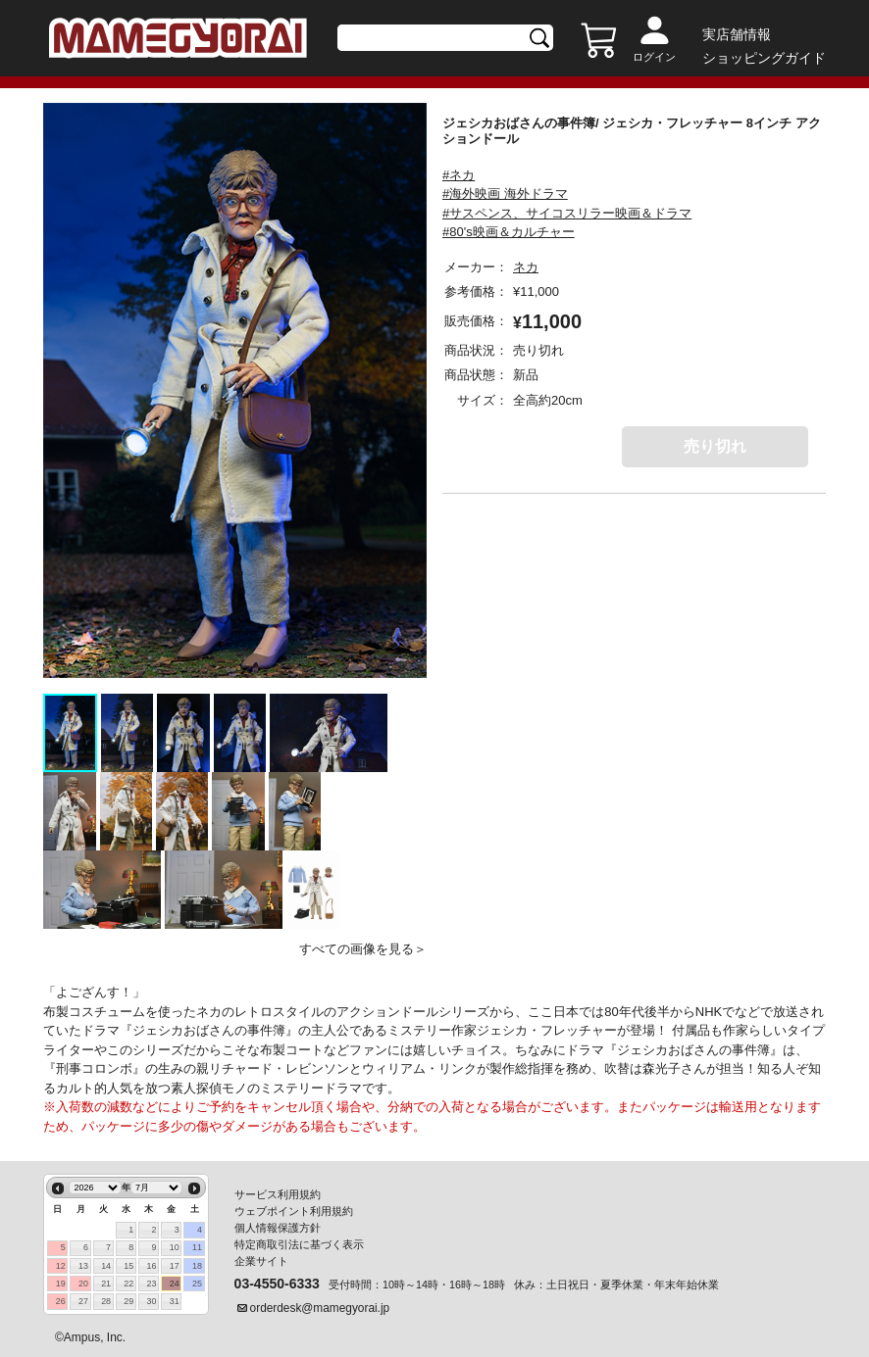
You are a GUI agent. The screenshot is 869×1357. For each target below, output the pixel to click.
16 (152, 1266)
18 (197, 1266)
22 (128, 1283)
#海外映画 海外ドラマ (505, 193)
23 (152, 1283)
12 (61, 1266)
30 (152, 1301)
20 (83, 1283)
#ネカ (458, 175)
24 (174, 1283)
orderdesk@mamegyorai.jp (320, 1308)
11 (197, 1247)
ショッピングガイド (764, 58)
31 (174, 1301)
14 (106, 1266)
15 (128, 1266)
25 (197, 1283)
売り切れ (715, 446)
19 (61, 1283)
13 (83, 1266)
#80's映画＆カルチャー (508, 231)
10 (174, 1247)
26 (61, 1301)
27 (83, 1301)
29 (128, 1301)
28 (106, 1301)
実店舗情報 (736, 34)
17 (174, 1266)
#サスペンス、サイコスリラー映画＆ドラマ (566, 213)
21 (106, 1283)
